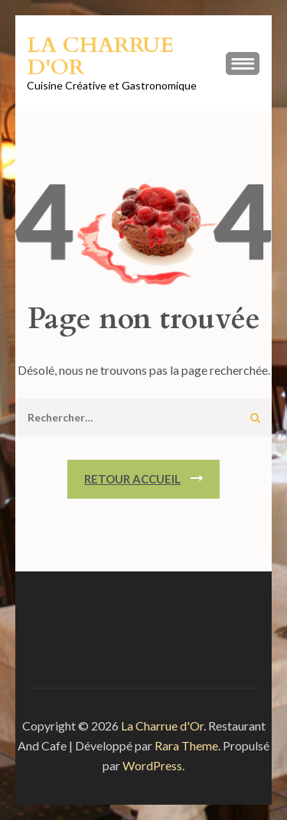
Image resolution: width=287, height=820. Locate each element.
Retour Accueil (132, 479)
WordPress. (153, 765)
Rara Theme (186, 745)
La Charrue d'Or (100, 56)
